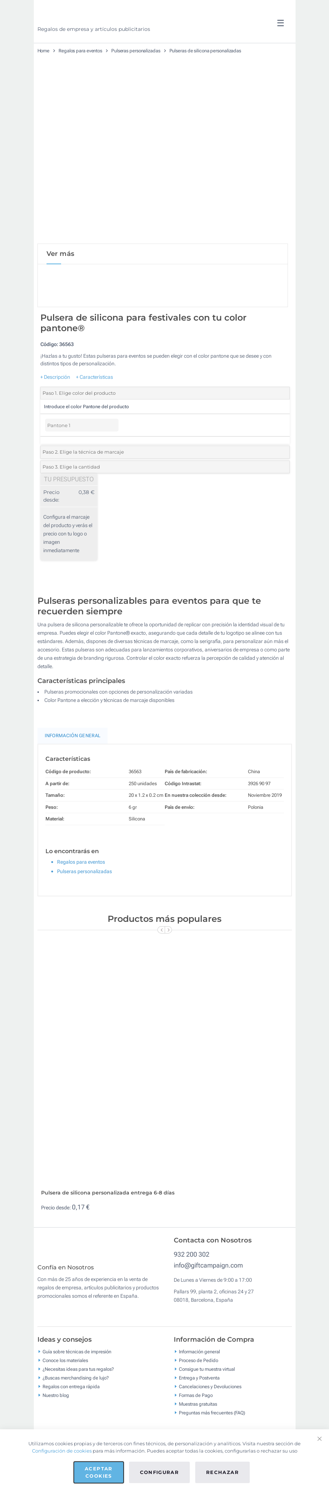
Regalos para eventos (80, 50)
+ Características (94, 378)
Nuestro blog (56, 1401)
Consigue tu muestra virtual (207, 1375)
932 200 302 (191, 1255)
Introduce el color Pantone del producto (86, 408)
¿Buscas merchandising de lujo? (76, 1384)
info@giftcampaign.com (208, 1266)
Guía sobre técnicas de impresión (77, 1358)
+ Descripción (55, 378)
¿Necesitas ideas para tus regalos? (78, 1375)
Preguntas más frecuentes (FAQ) (212, 1419)
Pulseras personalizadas (135, 50)
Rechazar (222, 1472)
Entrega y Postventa (199, 1384)
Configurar (159, 1472)
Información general (199, 1358)
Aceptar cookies (98, 1472)
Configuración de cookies (62, 1451)
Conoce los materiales (65, 1366)
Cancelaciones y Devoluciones (210, 1392)
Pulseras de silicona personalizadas (205, 50)
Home (43, 50)
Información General (73, 737)
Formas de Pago (196, 1401)
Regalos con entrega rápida (71, 1392)
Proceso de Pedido (198, 1366)
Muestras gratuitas (198, 1410)
